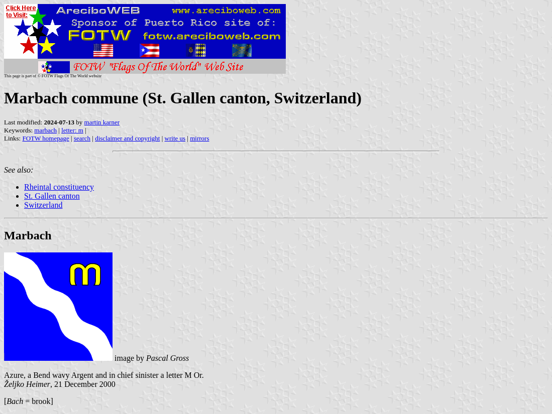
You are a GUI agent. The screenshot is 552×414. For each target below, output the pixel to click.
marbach (45, 130)
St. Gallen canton (52, 196)
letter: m (72, 130)
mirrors (199, 138)
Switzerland (43, 205)
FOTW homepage (45, 138)
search (82, 138)
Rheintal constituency (59, 187)
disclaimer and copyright (127, 138)
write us (175, 138)
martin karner (102, 122)
